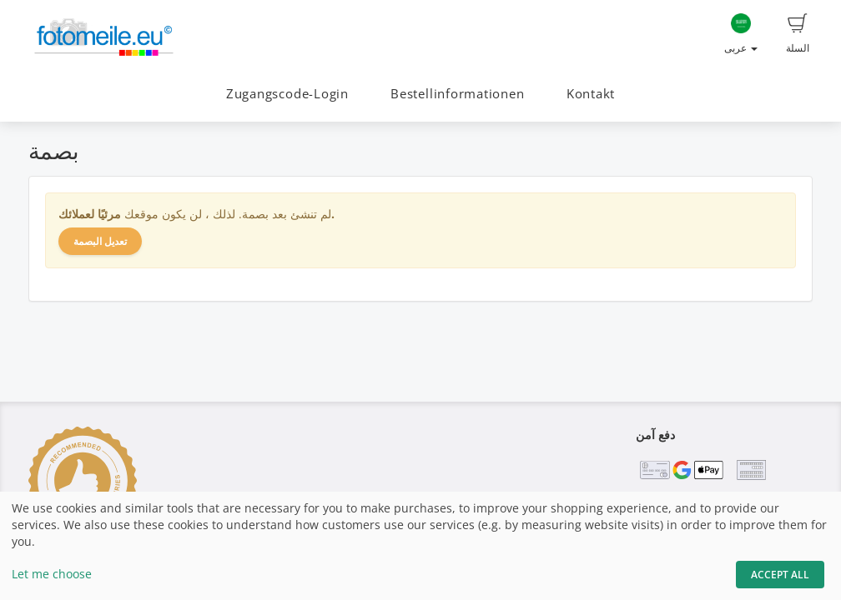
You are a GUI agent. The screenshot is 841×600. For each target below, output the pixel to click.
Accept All (780, 575)
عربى (741, 34)
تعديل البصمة (100, 241)
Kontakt (591, 93)
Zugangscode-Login (287, 93)
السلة (797, 34)
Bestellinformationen (457, 93)
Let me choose (52, 574)
